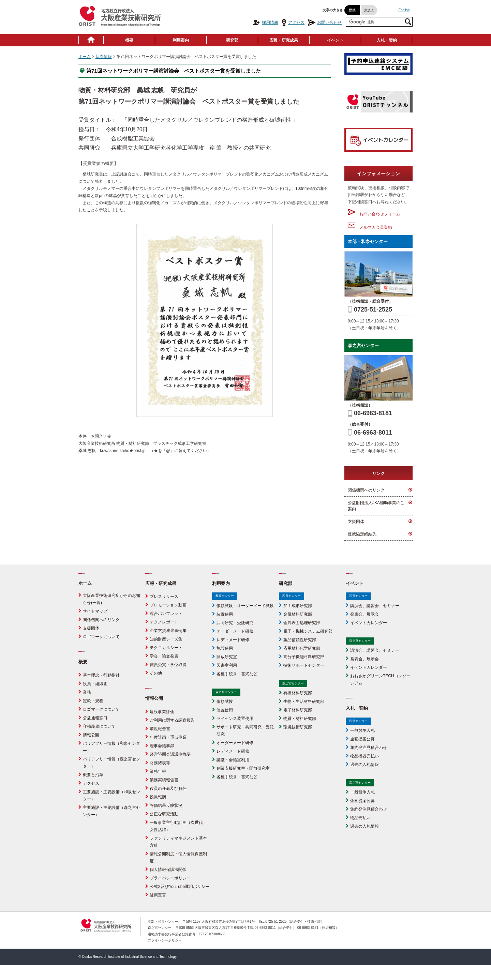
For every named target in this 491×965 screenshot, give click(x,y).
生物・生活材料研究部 (303, 701)
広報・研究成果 (283, 40)
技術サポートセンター (303, 665)
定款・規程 (93, 700)
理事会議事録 (162, 745)
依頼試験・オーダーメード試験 (245, 605)
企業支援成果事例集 (168, 630)
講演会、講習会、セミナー (374, 605)
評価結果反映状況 (166, 805)
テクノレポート (164, 622)
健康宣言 (158, 895)
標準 (352, 10)
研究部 (232, 40)
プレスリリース (164, 596)
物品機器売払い (364, 756)
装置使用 (225, 614)
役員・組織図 (95, 683)
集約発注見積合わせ (368, 747)
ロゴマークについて (101, 636)
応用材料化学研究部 (301, 648)
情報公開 (91, 735)
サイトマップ (95, 611)
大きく (369, 10)
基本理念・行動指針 (101, 675)
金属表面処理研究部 (301, 622)
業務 (87, 692)
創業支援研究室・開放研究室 (243, 768)
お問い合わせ (325, 22)
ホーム (84, 56)
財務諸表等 (160, 762)
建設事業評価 (162, 711)
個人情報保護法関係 (168, 869)
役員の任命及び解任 (168, 788)
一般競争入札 (362, 730)
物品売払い (360, 817)
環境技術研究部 (297, 727)
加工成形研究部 (297, 605)
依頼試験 (225, 701)
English (404, 10)
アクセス (293, 22)
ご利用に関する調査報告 (172, 720)
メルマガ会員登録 (370, 227)
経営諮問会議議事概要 (170, 754)
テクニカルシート (166, 647)
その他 (156, 673)
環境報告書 (160, 728)
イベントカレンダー (368, 622)
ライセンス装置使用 (235, 718)
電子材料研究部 (297, 710)
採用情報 (265, 22)
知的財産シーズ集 (166, 639)
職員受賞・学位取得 (168, 664)
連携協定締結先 (362, 534)
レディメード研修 (233, 639)
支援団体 (356, 521)
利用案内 (181, 40)
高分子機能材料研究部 (303, 656)
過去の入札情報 (364, 764)
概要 (129, 40)
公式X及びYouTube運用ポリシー (179, 886)
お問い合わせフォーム (374, 214)
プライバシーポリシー (170, 878)
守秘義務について (99, 726)
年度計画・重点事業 (168, 737)
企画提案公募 (362, 739)
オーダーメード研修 (235, 631)
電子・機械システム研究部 (307, 631)
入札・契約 (386, 40)
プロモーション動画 (168, 605)
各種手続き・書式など (237, 674)
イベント (335, 40)
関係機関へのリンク (366, 490)
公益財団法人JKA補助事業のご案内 (376, 505)
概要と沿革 (93, 774)
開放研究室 (227, 656)
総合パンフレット (166, 613)
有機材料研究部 (297, 693)
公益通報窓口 (95, 717)
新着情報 (103, 56)
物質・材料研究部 (299, 718)
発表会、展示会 (364, 614)
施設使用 (225, 648)
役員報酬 (158, 797)
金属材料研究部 (297, 614)
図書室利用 (227, 665)
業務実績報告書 (164, 780)
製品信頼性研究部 (299, 639)
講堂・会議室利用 (233, 759)
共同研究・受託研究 (235, 622)
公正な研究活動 (164, 814)
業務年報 (158, 771)
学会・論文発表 (164, 656)
